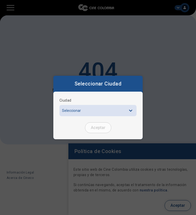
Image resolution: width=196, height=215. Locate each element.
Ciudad (65, 100)
